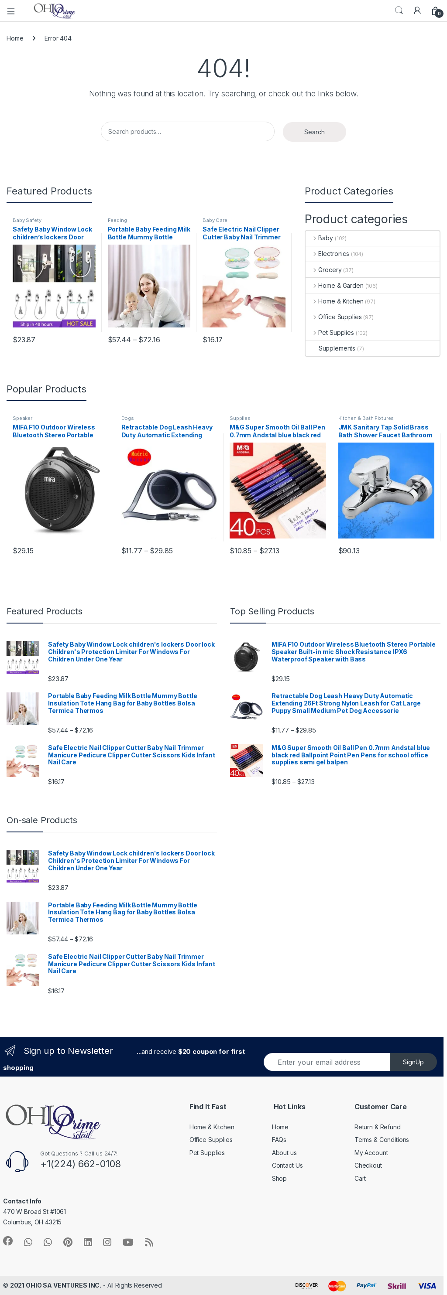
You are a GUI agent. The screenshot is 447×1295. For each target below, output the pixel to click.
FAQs (279, 1139)
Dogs (127, 418)
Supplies (240, 418)
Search (399, 10)
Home (15, 38)
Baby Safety (27, 220)
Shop (279, 1178)
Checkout (368, 1165)
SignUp (413, 1062)
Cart (360, 1178)
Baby (319, 238)
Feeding (117, 220)
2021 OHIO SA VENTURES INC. (55, 1285)
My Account (371, 1152)
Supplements (330, 348)
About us (284, 1152)
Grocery (324, 269)
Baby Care (215, 220)
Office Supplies (334, 316)
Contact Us (287, 1165)
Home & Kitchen (335, 301)
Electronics (327, 253)
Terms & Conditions (381, 1139)
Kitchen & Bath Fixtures (366, 418)
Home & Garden (335, 285)
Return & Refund (377, 1127)
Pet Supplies (330, 332)
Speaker (22, 418)
